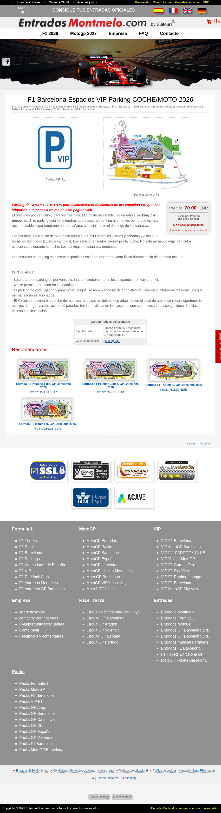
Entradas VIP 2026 (164, 106)
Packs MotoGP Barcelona (41, 750)
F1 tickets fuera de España (42, 565)
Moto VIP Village (100, 589)
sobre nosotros (32, 612)
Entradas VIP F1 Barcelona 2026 (40, 109)
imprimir (205, 443)
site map (130, 778)
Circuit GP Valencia (102, 630)
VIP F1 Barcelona (176, 541)
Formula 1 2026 (40, 106)
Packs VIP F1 (31, 701)
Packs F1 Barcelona (36, 695)
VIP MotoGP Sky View (180, 589)
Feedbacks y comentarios (41, 636)
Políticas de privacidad (133, 770)
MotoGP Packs (99, 547)
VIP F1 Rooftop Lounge (181, 577)
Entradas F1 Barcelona (181, 648)
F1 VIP (25, 571)
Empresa (118, 33)
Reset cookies (122, 797)
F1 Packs (27, 547)
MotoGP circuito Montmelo (109, 571)
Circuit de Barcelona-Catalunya (113, 612)
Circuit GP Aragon (101, 624)
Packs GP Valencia (35, 738)
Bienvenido (142, 2)
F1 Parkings (29, 559)
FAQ (143, 33)
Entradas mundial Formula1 (184, 642)
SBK (206, 2)
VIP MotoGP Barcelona (181, 547)
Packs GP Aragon (34, 707)
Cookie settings (99, 797)
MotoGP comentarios (104, 565)
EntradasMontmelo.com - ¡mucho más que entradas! (185, 808)
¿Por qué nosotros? (107, 778)
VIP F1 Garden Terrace (181, 565)
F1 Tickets (28, 541)
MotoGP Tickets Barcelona (184, 660)
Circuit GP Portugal (102, 642)
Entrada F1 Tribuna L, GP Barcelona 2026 (173, 385)
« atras (191, 443)
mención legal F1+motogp (197, 770)
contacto (169, 33)
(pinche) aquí (112, 341)
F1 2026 (50, 33)
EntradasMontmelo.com (41, 808)
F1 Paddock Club (34, 577)
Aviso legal (107, 770)
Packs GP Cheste (34, 726)
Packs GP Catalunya (37, 720)
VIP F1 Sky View (175, 571)
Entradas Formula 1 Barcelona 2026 (74, 106)
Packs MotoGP (32, 689)
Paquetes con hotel (187, 2)
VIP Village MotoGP (178, 559)
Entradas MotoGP (176, 624)
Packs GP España (35, 732)
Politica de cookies (164, 770)
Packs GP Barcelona (37, 714)
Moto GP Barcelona (103, 577)
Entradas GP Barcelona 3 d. (185, 636)
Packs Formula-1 (33, 683)
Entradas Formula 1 (178, 618)
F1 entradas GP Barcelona (42, 589)
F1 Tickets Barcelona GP (182, 654)
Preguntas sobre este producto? (189, 230)
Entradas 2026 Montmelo (32, 770)
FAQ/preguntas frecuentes (41, 624)
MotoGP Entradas (101, 541)
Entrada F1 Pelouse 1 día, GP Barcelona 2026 (43, 385)
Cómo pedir (29, 630)
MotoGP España (100, 559)
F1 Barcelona (30, 553)
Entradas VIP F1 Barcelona (114, 106)
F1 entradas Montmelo (38, 583)
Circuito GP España (103, 636)
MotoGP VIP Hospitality (106, 583)
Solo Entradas (162, 2)
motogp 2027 (83, 33)
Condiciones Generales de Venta (74, 770)
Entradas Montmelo (178, 612)
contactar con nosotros (38, 618)
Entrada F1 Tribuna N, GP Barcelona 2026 (47, 424)
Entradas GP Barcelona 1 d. (185, 630)
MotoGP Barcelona (102, 553)
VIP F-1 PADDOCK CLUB (183, 553)
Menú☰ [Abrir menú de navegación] (23, 10)
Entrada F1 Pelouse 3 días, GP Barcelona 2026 (110, 385)
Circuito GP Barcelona (105, 618)
